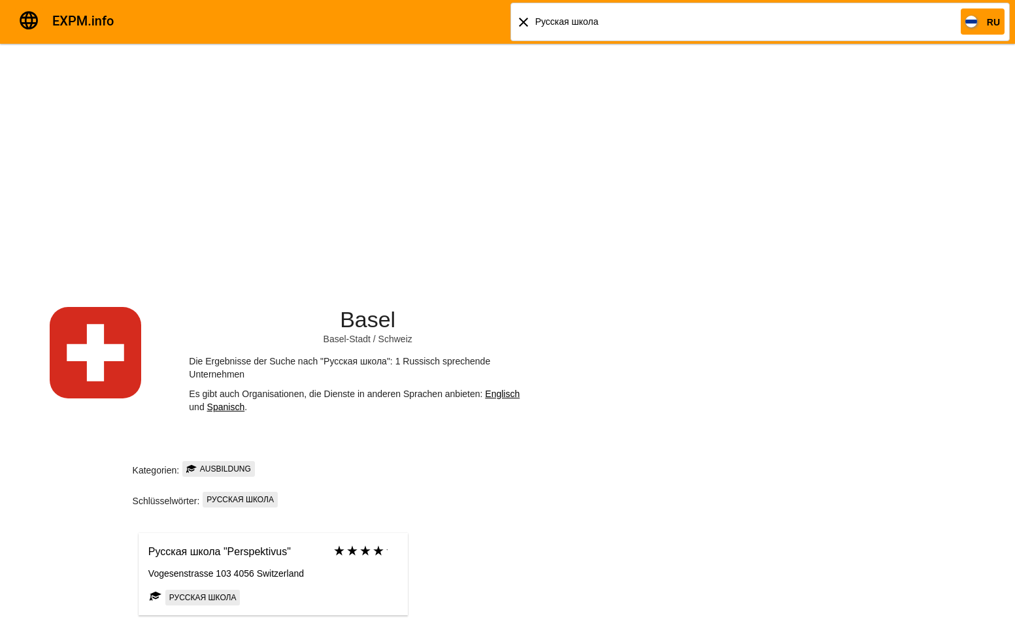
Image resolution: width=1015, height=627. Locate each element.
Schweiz (395, 339)
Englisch (502, 394)
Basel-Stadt (347, 339)
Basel (367, 319)
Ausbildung (218, 469)
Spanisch (226, 407)
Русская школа (240, 499)
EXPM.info (83, 21)
